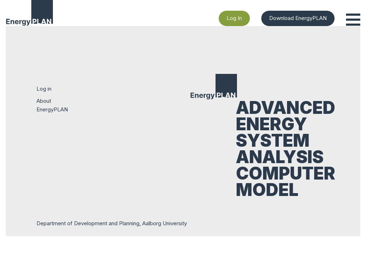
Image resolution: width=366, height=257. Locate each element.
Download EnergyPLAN (298, 18)
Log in (43, 88)
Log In (234, 18)
